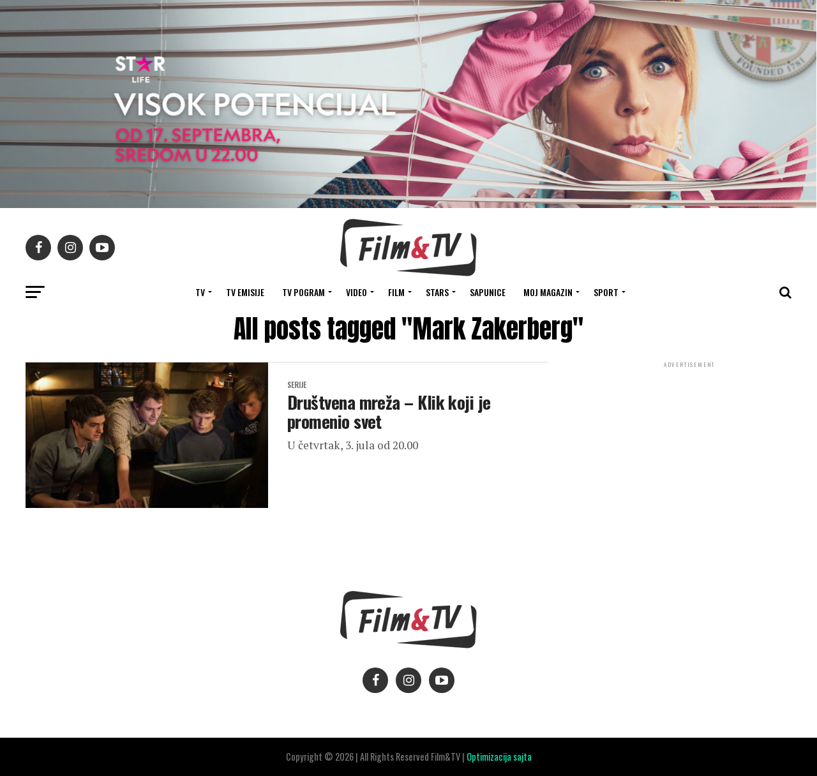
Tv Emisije (245, 292)
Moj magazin (548, 292)
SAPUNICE (488, 292)
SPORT (606, 292)
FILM (396, 292)
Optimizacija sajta (499, 756)
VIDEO (356, 292)
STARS (437, 292)
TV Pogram (303, 292)
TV (200, 292)
